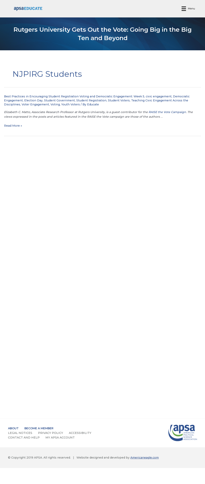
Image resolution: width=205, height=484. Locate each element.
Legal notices (20, 433)
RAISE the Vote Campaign (167, 112)
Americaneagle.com (144, 457)
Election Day (33, 100)
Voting (55, 104)
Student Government (59, 100)
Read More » (13, 125)
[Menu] (188, 8)
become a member (38, 428)
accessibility (80, 433)
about (13, 428)
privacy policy (50, 433)
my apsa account (60, 437)
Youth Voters (70, 104)
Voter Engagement (35, 104)
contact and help (24, 437)
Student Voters (119, 100)
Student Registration (91, 100)
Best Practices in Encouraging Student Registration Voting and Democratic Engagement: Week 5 (74, 96)
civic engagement (159, 96)
